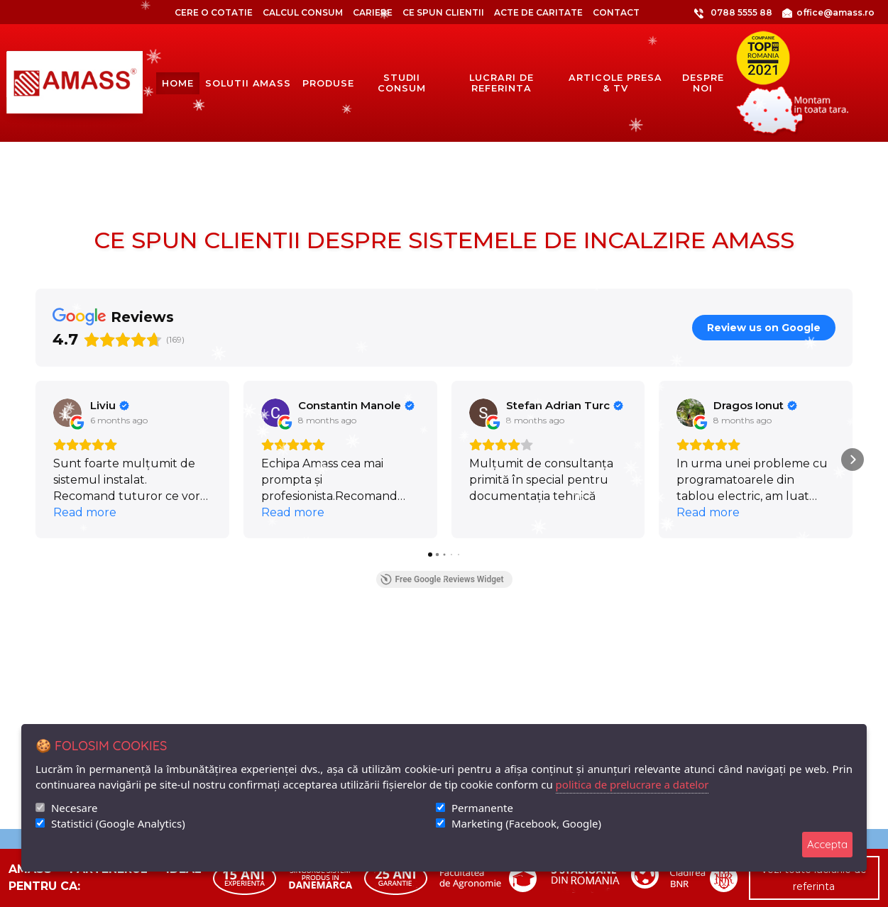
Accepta (827, 844)
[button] (35, 459)
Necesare (74, 808)
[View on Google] (67, 413)
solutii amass (248, 83)
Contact (616, 12)
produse (328, 83)
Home (178, 83)
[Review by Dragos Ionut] (755, 405)
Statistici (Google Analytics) (118, 823)
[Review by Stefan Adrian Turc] (564, 405)
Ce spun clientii (443, 12)
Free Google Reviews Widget (441, 579)
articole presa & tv (615, 83)
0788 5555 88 (710, 12)
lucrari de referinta (501, 83)
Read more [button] (84, 512)
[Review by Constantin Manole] (356, 405)
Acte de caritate (538, 12)
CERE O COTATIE (214, 12)
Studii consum (402, 83)
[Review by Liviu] (109, 405)
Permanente (482, 808)
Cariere (373, 12)
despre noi (703, 83)
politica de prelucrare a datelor (632, 784)
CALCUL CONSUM (303, 12)
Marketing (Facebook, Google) (526, 823)
